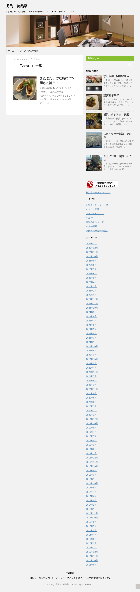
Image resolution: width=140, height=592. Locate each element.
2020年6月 (91, 402)
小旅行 (89, 217)
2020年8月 (91, 397)
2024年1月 (91, 342)
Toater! (43, 92)
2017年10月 (92, 483)
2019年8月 (91, 427)
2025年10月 (92, 256)
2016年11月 (92, 513)
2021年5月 (91, 380)
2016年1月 (91, 547)
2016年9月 (91, 522)
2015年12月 (92, 552)
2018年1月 (91, 479)
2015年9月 (91, 564)
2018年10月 (92, 466)
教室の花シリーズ (95, 222)
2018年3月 (91, 475)
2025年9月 (91, 260)
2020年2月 (91, 410)
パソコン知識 (92, 209)
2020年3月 (91, 406)
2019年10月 (92, 423)
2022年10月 (92, 359)
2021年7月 (91, 376)
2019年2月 (91, 449)
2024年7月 (91, 320)
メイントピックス (63, 88)
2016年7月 (91, 526)
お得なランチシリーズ (97, 205)
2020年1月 (91, 415)
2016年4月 (91, 534)
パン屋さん (51, 92)
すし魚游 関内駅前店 (116, 76)
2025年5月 (91, 278)
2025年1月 (91, 295)
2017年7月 (91, 492)
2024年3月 (91, 338)
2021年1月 (91, 385)
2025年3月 (91, 286)
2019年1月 (91, 453)
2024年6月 (91, 325)
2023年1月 (91, 355)
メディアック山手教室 (28, 51)
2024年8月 (91, 316)
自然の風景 (91, 226)
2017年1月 (91, 509)
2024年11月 (92, 303)
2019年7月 (91, 432)
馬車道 (60, 92)
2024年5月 (91, 329)
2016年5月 (91, 530)
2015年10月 (92, 560)
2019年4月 (91, 440)
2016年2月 (91, 543)
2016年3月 (91, 539)
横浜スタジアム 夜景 (116, 114)
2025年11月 (92, 252)
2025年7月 (91, 269)
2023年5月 (91, 350)
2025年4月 (91, 282)
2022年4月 (91, 367)
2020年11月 (92, 389)
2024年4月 (91, 333)
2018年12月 (92, 457)
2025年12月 (92, 248)
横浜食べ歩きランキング (98, 192)
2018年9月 (91, 470)
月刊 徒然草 (16, 6)
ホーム (11, 51)
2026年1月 (91, 243)
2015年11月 (92, 556)
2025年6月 (91, 273)
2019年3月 (91, 445)
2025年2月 (91, 290)
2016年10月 (92, 517)
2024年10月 (92, 308)
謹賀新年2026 (111, 95)
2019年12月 (92, 419)
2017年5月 (91, 500)
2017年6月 (91, 496)
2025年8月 (91, 265)
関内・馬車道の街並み (97, 230)
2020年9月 (91, 393)
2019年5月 (91, 436)
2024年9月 (91, 312)
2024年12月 (92, 299)
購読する (93, 58)
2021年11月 (92, 372)
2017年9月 (91, 487)
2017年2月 (91, 505)
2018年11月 (92, 462)
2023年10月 (92, 346)
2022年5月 (91, 363)
